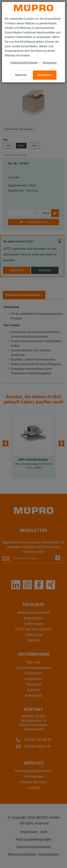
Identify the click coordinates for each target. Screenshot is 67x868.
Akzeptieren (44, 75)
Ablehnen (21, 75)
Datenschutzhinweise (24, 62)
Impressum (50, 62)
